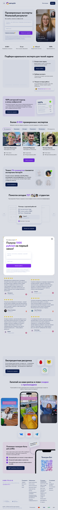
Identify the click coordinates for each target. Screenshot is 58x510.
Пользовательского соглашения (19, 270)
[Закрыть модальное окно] (52, 239)
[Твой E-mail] (18, 261)
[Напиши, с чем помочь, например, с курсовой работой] (18, 255)
